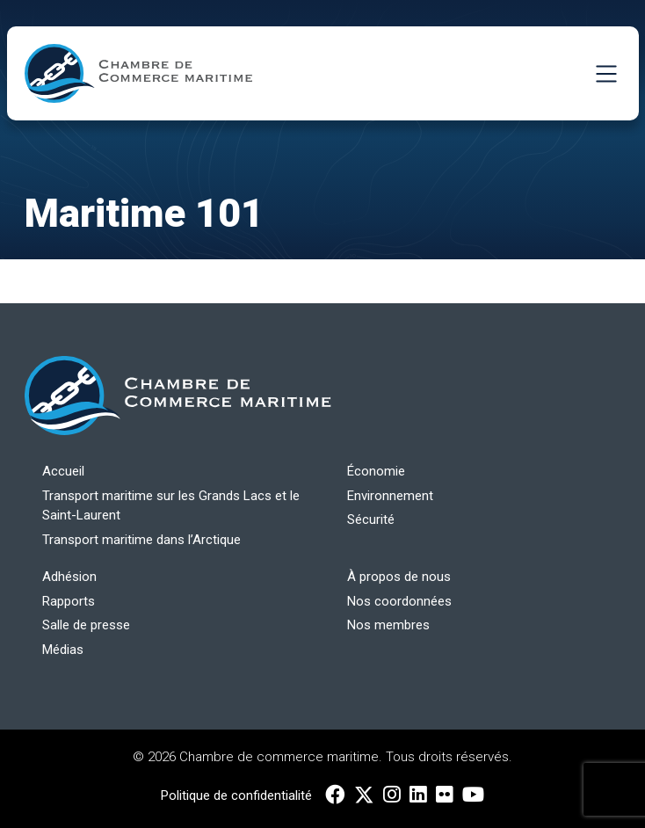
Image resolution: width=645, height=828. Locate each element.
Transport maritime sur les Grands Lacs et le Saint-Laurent (171, 506)
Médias (62, 649)
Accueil (63, 471)
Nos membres (388, 625)
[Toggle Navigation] (606, 73)
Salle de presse (86, 625)
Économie (376, 471)
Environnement (390, 496)
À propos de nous (399, 577)
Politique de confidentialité (236, 795)
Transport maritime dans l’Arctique (141, 540)
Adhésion (69, 577)
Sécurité (371, 519)
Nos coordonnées (399, 601)
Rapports (68, 601)
